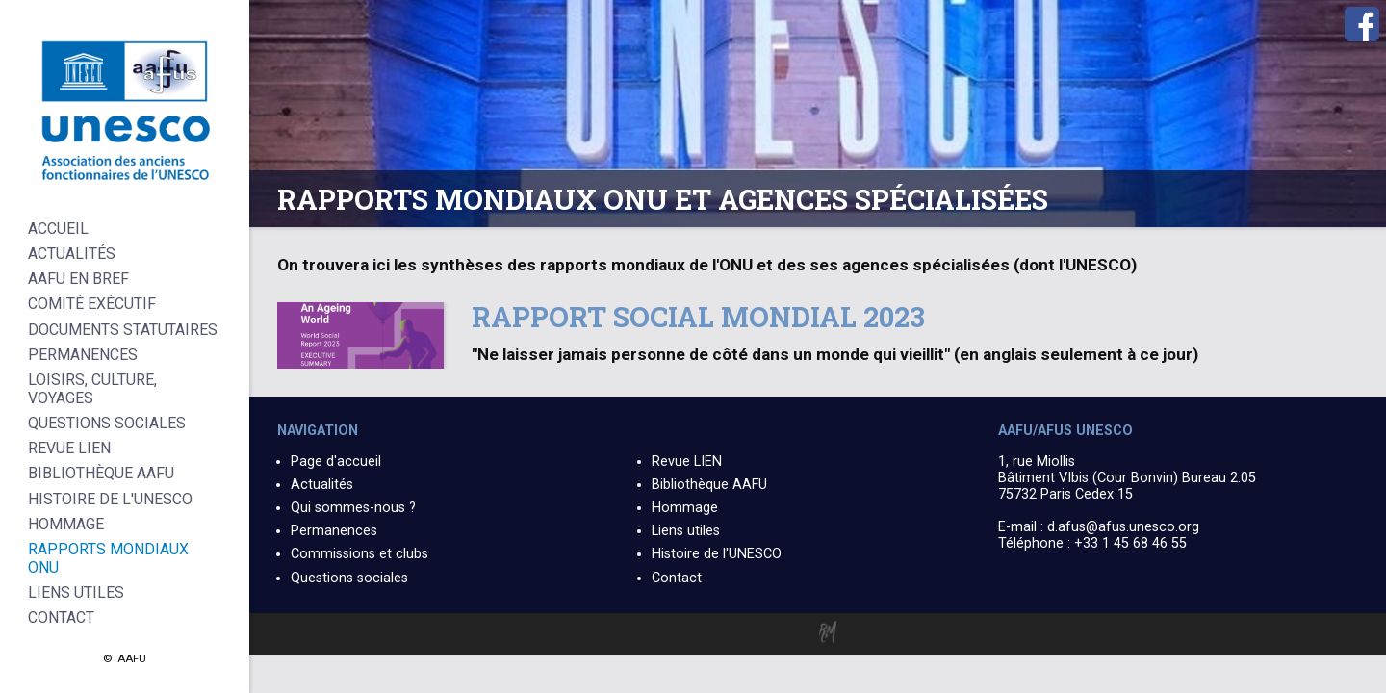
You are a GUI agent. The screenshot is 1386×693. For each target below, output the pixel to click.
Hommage (685, 508)
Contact (677, 578)
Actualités (322, 484)
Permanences (334, 531)
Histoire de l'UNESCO (717, 554)
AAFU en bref (78, 279)
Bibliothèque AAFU (709, 484)
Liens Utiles (76, 592)
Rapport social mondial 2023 (698, 316)
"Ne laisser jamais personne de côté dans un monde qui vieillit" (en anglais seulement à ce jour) (835, 354)
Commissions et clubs (359, 554)
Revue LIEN (687, 461)
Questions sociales (349, 578)
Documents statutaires (123, 330)
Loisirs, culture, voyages (92, 389)
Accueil (58, 228)
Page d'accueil (336, 461)
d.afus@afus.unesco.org (1123, 527)
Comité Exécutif (92, 304)
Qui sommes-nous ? (353, 508)
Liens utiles (686, 531)
